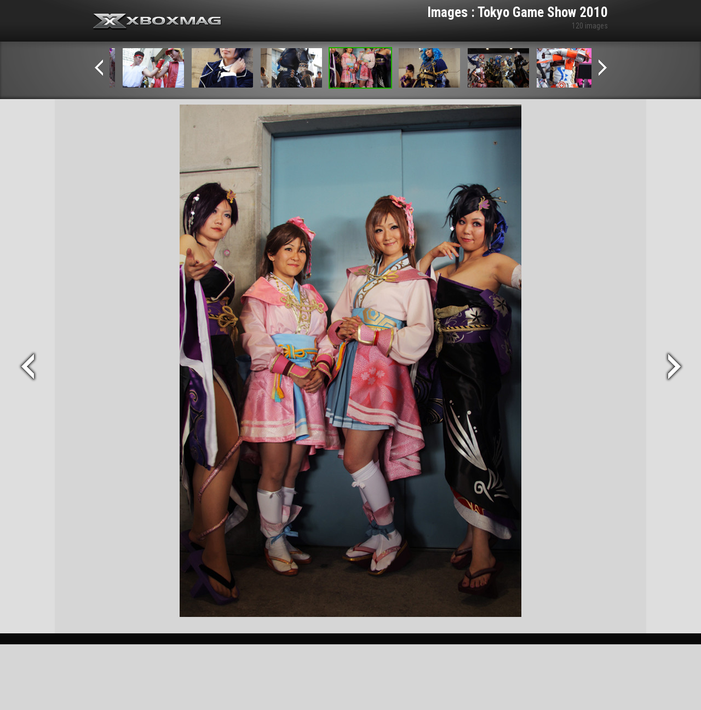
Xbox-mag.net (157, 22)
